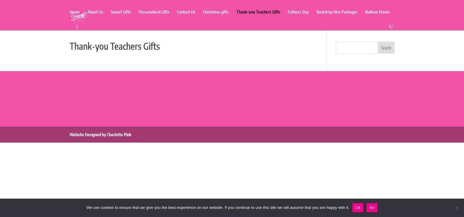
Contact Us (186, 12)
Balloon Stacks (377, 12)
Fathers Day (298, 12)
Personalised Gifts (154, 12)
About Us (95, 12)
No (372, 207)
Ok (357, 207)
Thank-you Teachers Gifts (258, 12)
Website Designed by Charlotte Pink (100, 134)
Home (75, 12)
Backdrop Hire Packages (337, 12)
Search (386, 47)
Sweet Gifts (121, 12)
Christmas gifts (216, 12)
